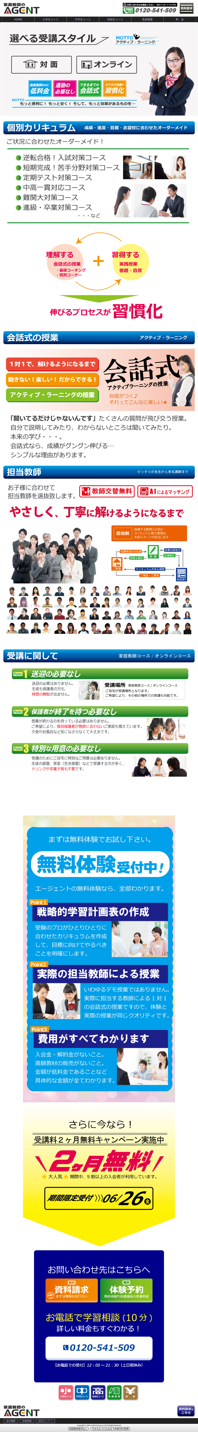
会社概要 (10, 1421)
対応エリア (45, 1421)
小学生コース (51, 19)
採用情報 (27, 1421)
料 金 (180, 19)
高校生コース (115, 19)
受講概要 (147, 19)
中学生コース (83, 19)
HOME (18, 19)
